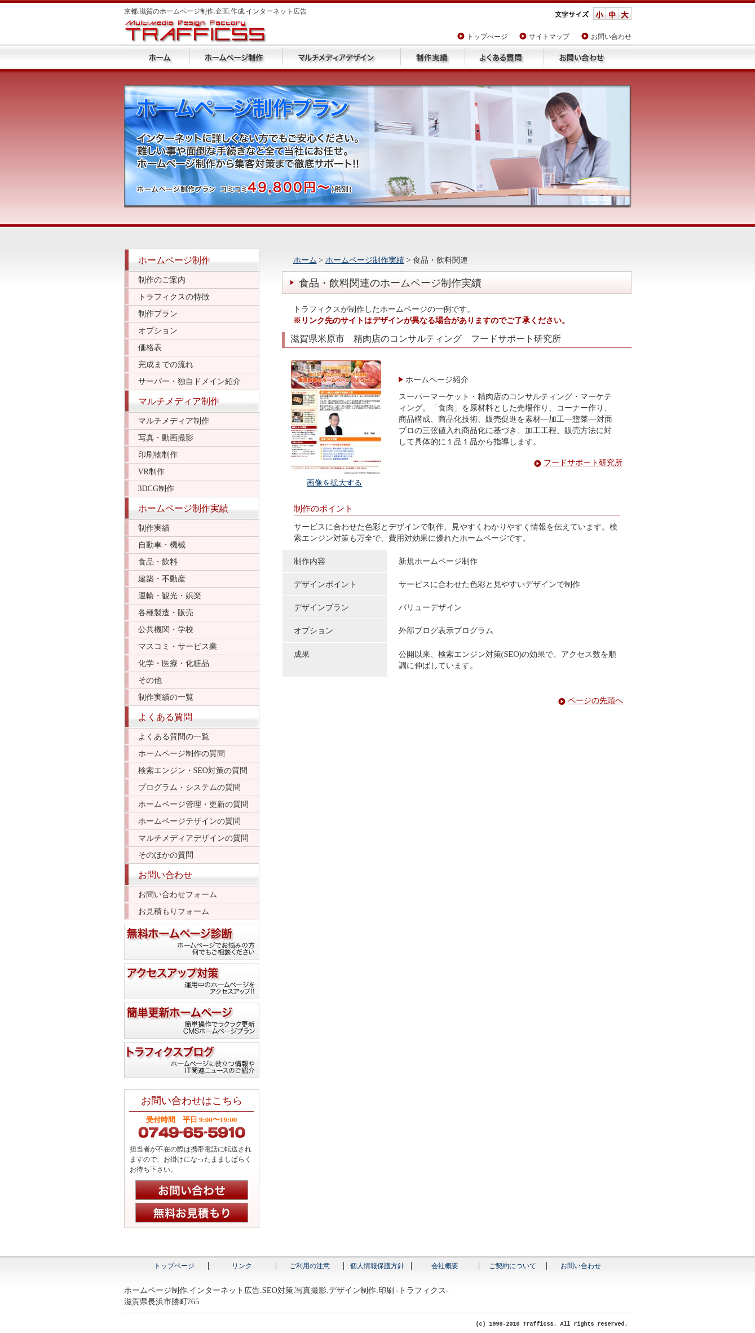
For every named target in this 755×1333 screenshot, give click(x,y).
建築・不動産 (162, 579)
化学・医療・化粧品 (173, 663)
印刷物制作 (158, 455)
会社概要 (444, 1266)
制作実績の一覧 (165, 697)
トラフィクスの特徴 (173, 297)
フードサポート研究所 (583, 462)
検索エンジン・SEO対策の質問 (193, 770)
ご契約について (512, 1266)
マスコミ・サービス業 (177, 646)
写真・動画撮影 (165, 438)
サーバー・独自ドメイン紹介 (189, 381)
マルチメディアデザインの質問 (193, 838)
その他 (150, 680)
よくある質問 (504, 56)
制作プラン (158, 314)
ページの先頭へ (595, 700)
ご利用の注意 (309, 1266)
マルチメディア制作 (178, 401)
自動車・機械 (162, 545)
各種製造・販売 (165, 612)
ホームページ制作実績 (432, 56)
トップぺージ (487, 37)
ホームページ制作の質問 (181, 753)
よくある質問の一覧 (173, 736)
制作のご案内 (162, 280)
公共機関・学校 (165, 629)
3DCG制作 (156, 488)
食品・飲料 (158, 562)
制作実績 (154, 528)
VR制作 (151, 471)
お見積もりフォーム (173, 911)
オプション (158, 330)
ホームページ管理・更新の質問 (193, 804)
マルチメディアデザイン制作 (341, 56)
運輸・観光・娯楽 (169, 596)
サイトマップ (549, 37)
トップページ (156, 56)
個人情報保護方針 (377, 1266)
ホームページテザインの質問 (189, 821)
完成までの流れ (165, 364)
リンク (242, 1266)
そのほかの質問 (165, 855)
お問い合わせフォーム (177, 894)
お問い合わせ (611, 37)
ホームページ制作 (235, 56)
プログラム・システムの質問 (189, 787)
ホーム (305, 259)
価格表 (150, 347)
